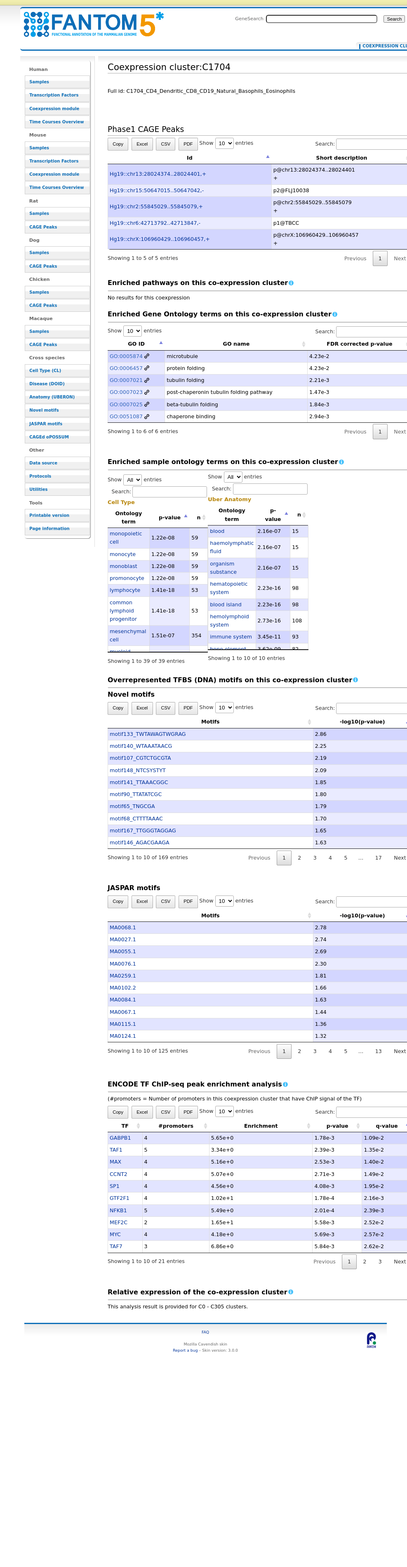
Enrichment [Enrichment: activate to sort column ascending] (261, 1126)
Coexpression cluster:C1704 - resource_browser (88, 20)
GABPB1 (120, 1138)
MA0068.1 (123, 927)
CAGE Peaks (43, 227)
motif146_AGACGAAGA (139, 842)
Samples (39, 82)
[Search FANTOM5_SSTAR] (321, 19)
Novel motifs (44, 410)
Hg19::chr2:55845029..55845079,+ (156, 206)
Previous (355, 258)
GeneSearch (249, 18)
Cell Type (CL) (45, 370)
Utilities (38, 489)
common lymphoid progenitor (123, 610)
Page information (49, 528)
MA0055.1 (123, 951)
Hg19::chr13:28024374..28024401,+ (158, 174)
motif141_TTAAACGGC (139, 782)
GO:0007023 (126, 392)
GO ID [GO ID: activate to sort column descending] (136, 344)
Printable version (49, 515)
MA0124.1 (123, 1036)
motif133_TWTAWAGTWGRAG (148, 734)
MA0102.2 (123, 988)
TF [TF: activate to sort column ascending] (125, 1126)
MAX (115, 1162)
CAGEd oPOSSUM (48, 437)
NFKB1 (118, 1210)
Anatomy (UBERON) (52, 397)
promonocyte (127, 578)
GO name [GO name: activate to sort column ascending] (236, 344)
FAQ (205, 1332)
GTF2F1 (119, 1198)
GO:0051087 (126, 416)
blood (217, 531)
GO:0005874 (126, 356)
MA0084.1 (123, 1000)
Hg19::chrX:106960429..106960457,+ (160, 239)
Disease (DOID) (46, 384)
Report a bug (185, 1350)
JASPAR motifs (45, 424)
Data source (43, 463)
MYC (115, 1234)
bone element (228, 649)
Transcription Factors (53, 95)
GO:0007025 (126, 404)
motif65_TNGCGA (132, 806)
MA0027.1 (123, 939)
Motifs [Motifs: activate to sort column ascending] (169, 722)
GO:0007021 (126, 380)
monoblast (123, 566)
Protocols (40, 476)
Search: (159, 491)
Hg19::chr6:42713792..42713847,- (155, 223)
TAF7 (116, 1246)
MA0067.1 (123, 1012)
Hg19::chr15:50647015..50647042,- (157, 190)
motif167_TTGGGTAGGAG (143, 830)
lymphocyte (125, 590)
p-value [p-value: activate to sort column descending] (170, 517)
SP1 (115, 1186)
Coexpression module (54, 108)
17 (378, 858)
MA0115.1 (123, 1024)
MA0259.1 (123, 976)
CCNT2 (118, 1174)
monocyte (123, 554)
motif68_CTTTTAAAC (136, 818)
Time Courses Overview (56, 122)
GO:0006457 (126, 368)
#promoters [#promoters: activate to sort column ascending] (175, 1126)
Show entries (226, 143)
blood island (226, 604)
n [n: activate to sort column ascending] (199, 517)
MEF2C (118, 1222)
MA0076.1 (123, 964)
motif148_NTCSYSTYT (138, 770)
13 (378, 1051)
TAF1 (116, 1150)
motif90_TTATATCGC (136, 794)
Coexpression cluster (384, 46)
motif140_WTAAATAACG (141, 746)
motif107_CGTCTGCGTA (140, 758)
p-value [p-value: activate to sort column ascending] (337, 1126)
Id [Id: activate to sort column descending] (190, 158)
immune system (231, 637)
